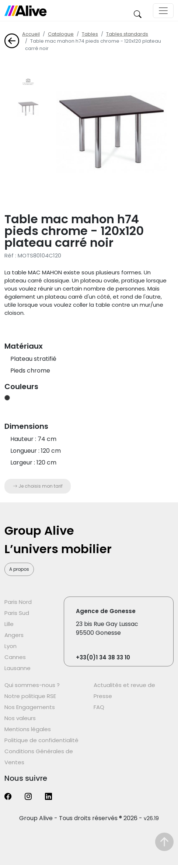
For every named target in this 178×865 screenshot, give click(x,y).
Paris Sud (16, 613)
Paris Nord (18, 602)
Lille (9, 624)
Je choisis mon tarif (38, 486)
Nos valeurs (20, 718)
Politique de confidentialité (41, 740)
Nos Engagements (29, 707)
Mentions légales (27, 729)
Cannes (15, 657)
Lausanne (17, 668)
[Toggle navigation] (163, 10)
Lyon (10, 646)
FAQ (99, 707)
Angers (14, 635)
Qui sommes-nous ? (32, 685)
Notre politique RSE (30, 696)
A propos (19, 569)
